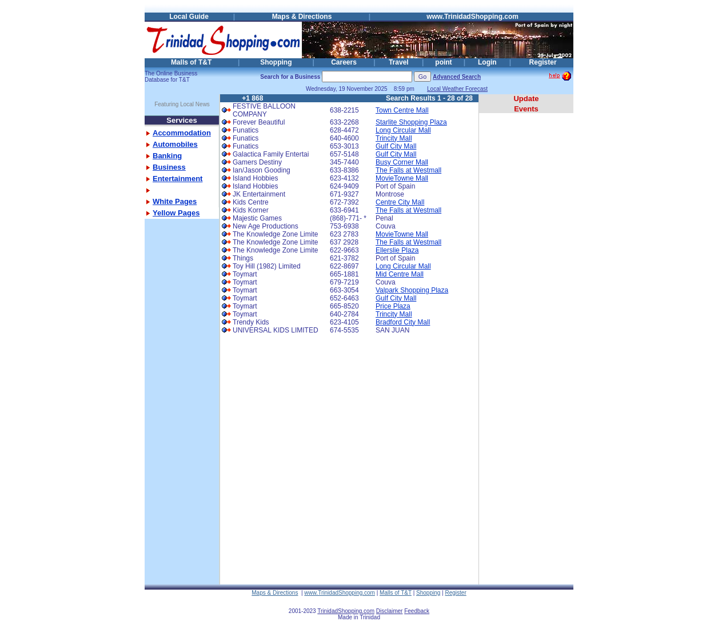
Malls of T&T (191, 62)
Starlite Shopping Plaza (411, 122)
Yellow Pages (176, 213)
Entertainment (177, 178)
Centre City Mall (400, 202)
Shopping (276, 62)
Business (169, 167)
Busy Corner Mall (402, 162)
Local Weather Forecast (457, 89)
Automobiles (175, 144)
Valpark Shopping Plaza (412, 290)
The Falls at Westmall (408, 170)
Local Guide (189, 17)
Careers (344, 62)
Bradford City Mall (403, 322)
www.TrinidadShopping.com (472, 17)
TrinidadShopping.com (345, 611)
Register (543, 62)
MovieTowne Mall (402, 178)
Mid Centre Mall (400, 274)
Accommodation (182, 133)
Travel (399, 62)
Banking (167, 155)
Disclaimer (389, 611)
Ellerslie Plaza (397, 250)
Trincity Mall (394, 138)
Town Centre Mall (402, 110)
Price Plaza (393, 306)
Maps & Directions (302, 17)
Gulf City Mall (396, 146)
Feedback (416, 611)
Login (487, 62)
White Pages (175, 201)
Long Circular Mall (403, 130)
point (443, 62)
